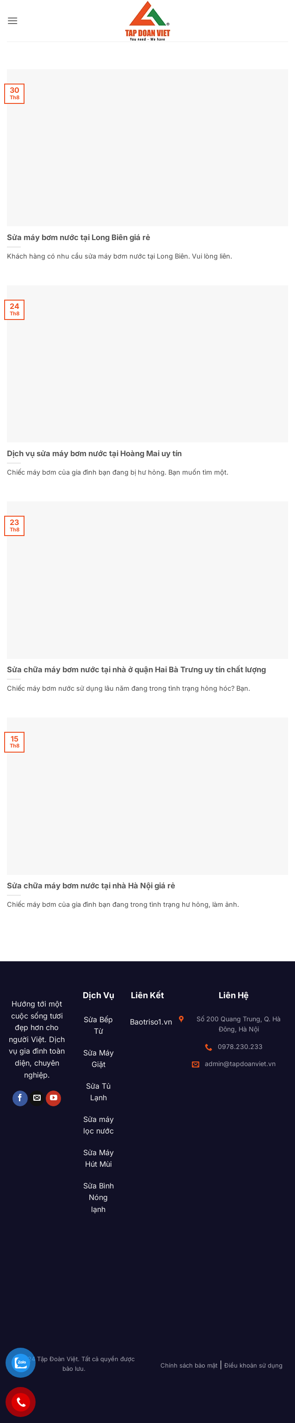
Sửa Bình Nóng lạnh (98, 1197)
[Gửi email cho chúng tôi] (36, 1098)
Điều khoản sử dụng (253, 1365)
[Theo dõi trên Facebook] (20, 1098)
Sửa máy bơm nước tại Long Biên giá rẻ (78, 237)
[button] (12, 20)
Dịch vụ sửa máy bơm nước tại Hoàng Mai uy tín (94, 453)
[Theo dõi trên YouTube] (53, 1098)
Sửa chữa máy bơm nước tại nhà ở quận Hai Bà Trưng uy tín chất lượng (136, 669)
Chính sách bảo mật (188, 1365)
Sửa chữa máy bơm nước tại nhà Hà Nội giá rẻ (91, 885)
